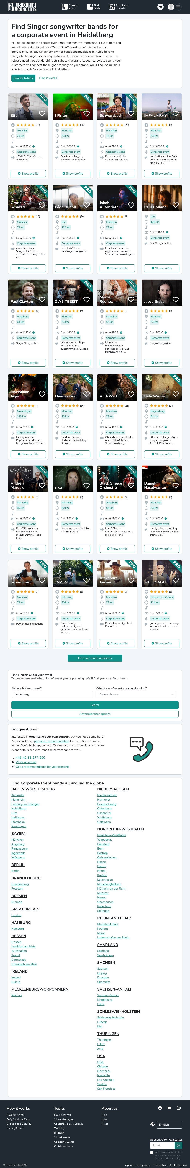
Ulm (14, 813)
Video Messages (63, 1119)
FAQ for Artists (15, 1115)
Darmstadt (18, 960)
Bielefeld (103, 844)
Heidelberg (18, 809)
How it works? (48, 78)
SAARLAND (107, 944)
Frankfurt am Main (23, 946)
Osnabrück (104, 813)
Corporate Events (64, 1142)
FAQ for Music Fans (18, 1119)
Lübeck (102, 1022)
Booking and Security (19, 1124)
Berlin (15, 871)
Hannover (103, 800)
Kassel (15, 955)
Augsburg (17, 844)
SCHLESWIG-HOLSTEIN (118, 1011)
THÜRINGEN (108, 1033)
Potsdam (17, 889)
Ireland (16, 977)
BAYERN (19, 833)
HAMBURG (21, 922)
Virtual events (62, 1137)
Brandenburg (20, 884)
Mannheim (18, 800)
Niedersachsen (107, 795)
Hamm (101, 866)
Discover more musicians (95, 658)
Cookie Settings (178, 1165)
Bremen (16, 902)
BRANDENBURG (26, 878)
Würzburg (18, 857)
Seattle (102, 1084)
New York (103, 1071)
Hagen (101, 862)
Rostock (16, 995)
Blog (104, 1115)
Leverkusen (105, 880)
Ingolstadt (18, 853)
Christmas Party (63, 1146)
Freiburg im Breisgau (25, 804)
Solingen (103, 911)
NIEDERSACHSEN (113, 789)
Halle (100, 1004)
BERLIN (18, 864)
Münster (103, 893)
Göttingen (104, 822)
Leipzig (102, 973)
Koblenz (102, 929)
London (16, 915)
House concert (62, 1115)
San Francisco (106, 1089)
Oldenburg (104, 809)
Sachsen (102, 969)
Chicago (102, 1066)
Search (95, 705)
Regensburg (19, 849)
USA (101, 1055)
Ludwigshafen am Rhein (113, 937)
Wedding (59, 1128)
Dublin (15, 982)
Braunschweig (106, 804)
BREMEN (19, 895)
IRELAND (19, 971)
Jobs (104, 1119)
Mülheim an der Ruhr (111, 889)
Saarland (103, 951)
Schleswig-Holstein (110, 1018)
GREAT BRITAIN (25, 909)
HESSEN (18, 935)
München (17, 840)
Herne (101, 871)
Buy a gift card (15, 1128)
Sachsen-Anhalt (108, 995)
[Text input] (162, 1145)
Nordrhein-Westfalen (111, 835)
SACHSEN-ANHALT (114, 989)
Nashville (103, 1075)
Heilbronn (18, 817)
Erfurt (101, 1044)
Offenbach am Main (24, 964)
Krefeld (102, 875)
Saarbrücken (105, 955)
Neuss (101, 897)
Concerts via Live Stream (68, 1124)
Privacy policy (142, 1165)
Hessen (16, 942)
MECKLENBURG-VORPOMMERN (39, 989)
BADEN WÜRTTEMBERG (33, 789)
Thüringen (104, 1040)
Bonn (100, 849)
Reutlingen (18, 826)
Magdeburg (104, 1000)
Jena (100, 1049)
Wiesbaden (19, 951)
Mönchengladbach (109, 884)
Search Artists (23, 78)
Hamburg (17, 929)
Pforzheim (18, 822)
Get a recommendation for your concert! (42, 767)
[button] (174, 7)
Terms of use (160, 1165)
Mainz (101, 933)
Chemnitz (103, 982)
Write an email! (26, 762)
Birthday (59, 1132)
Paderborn (104, 906)
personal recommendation (51, 741)
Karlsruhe (17, 795)
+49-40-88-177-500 (30, 758)
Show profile (30, 174)
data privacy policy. (170, 1158)
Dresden (103, 977)
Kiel (99, 1026)
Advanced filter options (95, 714)
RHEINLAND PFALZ (114, 918)
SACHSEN (106, 962)
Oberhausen (105, 902)
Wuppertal (104, 840)
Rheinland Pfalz (107, 924)
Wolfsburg (104, 817)
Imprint (128, 1165)
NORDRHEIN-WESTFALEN (120, 829)
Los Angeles (105, 1080)
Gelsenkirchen (107, 857)
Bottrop (102, 853)
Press (105, 1124)
